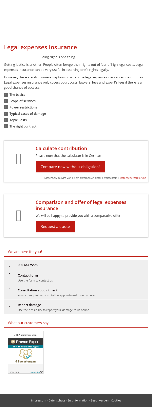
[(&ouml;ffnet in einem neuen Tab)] (26, 372)
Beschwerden (100, 400)
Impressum (38, 400)
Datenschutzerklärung (133, 178)
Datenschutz (56, 400)
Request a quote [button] (55, 226)
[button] (17, 94)
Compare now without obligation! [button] (70, 166)
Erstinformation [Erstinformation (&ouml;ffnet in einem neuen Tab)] (77, 400)
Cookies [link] (116, 400)
